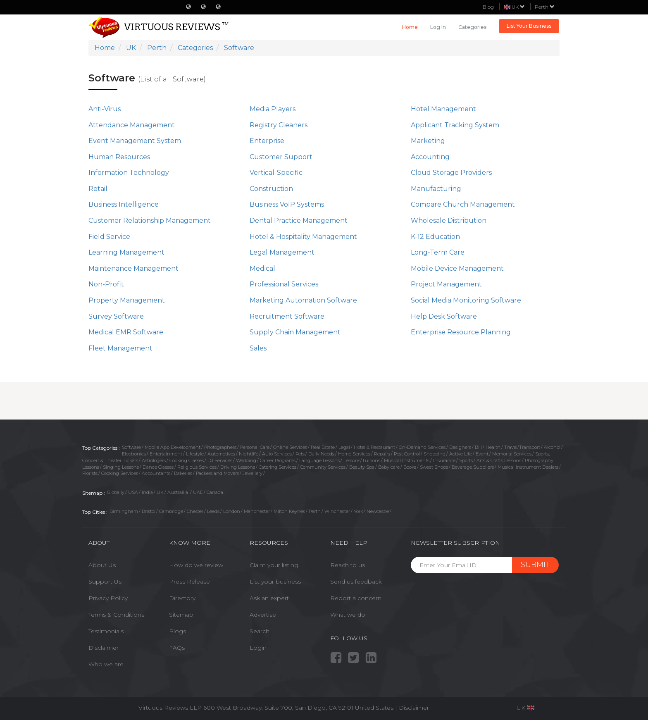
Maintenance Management (133, 268)
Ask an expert (269, 598)
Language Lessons (319, 460)
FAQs (177, 647)
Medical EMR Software (125, 332)
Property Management (126, 300)
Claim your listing (274, 565)
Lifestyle (195, 454)
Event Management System (134, 141)
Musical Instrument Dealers (528, 467)
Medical (262, 268)
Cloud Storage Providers (451, 172)
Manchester (257, 511)
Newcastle (378, 511)
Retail (97, 189)
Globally (115, 492)
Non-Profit (106, 284)
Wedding (246, 460)
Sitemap (181, 614)
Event (482, 454)
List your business (275, 581)
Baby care (389, 467)
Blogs (177, 631)
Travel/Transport (522, 447)
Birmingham (124, 511)
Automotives (221, 454)
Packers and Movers (217, 473)
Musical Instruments (406, 460)
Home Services (354, 454)
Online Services (290, 447)
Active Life (460, 454)
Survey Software (116, 316)
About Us (102, 565)
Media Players (272, 109)
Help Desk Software (444, 316)
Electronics (134, 454)
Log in (438, 27)
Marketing (428, 141)
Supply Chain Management (295, 332)
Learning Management (126, 252)
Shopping (435, 454)
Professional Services (284, 284)
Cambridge (171, 511)
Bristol (148, 511)
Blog (488, 7)
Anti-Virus (104, 109)
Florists (90, 473)
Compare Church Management (463, 204)
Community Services (322, 467)
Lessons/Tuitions (361, 460)
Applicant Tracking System (455, 125)
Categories (472, 27)
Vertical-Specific (276, 172)
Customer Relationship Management (149, 220)
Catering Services (277, 467)
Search (259, 631)
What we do (347, 614)
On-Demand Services (422, 447)
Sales (258, 348)
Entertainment (166, 454)
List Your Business (529, 26)
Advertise (263, 614)
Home (410, 27)
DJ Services (219, 460)
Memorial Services (511, 454)
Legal (344, 447)
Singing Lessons (121, 467)
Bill (478, 447)
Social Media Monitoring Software (466, 300)
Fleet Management (120, 348)
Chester (195, 511)
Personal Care (254, 447)
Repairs (382, 454)
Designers (460, 447)
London (231, 511)
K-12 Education (435, 237)
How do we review (196, 565)
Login (258, 647)
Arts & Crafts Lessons (498, 460)
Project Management (446, 284)
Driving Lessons (237, 467)
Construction (271, 189)
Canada (215, 492)
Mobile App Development (172, 447)
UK (160, 492)
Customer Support (281, 157)
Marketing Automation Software (303, 300)
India (147, 492)
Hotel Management (443, 109)
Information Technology (128, 172)
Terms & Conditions (116, 614)
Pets (300, 454)
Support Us (105, 581)
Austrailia (178, 492)
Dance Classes (158, 467)
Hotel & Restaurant (374, 447)
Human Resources (119, 157)
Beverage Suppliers (473, 467)
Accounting (430, 157)
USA (133, 492)
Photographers (220, 447)
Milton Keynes (289, 511)
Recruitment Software (287, 316)
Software (131, 447)
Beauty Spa (361, 467)
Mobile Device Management (457, 268)
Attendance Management (131, 125)
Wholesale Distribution (448, 220)
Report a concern (355, 598)
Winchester (337, 511)
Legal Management (282, 252)
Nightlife (248, 454)
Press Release (189, 581)
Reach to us (347, 565)
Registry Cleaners (278, 125)
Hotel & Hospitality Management (303, 237)
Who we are (106, 664)
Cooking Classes (186, 460)
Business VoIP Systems (287, 204)
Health (493, 447)
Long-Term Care (438, 252)
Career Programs (277, 460)
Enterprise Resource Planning (461, 332)
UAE (198, 492)
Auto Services (277, 454)
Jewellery (252, 473)
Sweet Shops (434, 467)
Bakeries (183, 473)
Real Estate (323, 447)
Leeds (213, 511)
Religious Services (197, 467)
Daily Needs (321, 454)
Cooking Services (119, 473)
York (358, 511)
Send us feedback (356, 581)
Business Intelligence (123, 204)
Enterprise (267, 141)
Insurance (444, 460)
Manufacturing (436, 189)
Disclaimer (103, 647)
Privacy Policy (108, 598)
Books (409, 467)
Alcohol (552, 447)
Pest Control (407, 454)
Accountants (156, 473)
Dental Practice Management (299, 220)
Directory (182, 598)
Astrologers (154, 460)
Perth (545, 7)
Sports (466, 460)
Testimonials (106, 631)
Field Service (109, 237)
